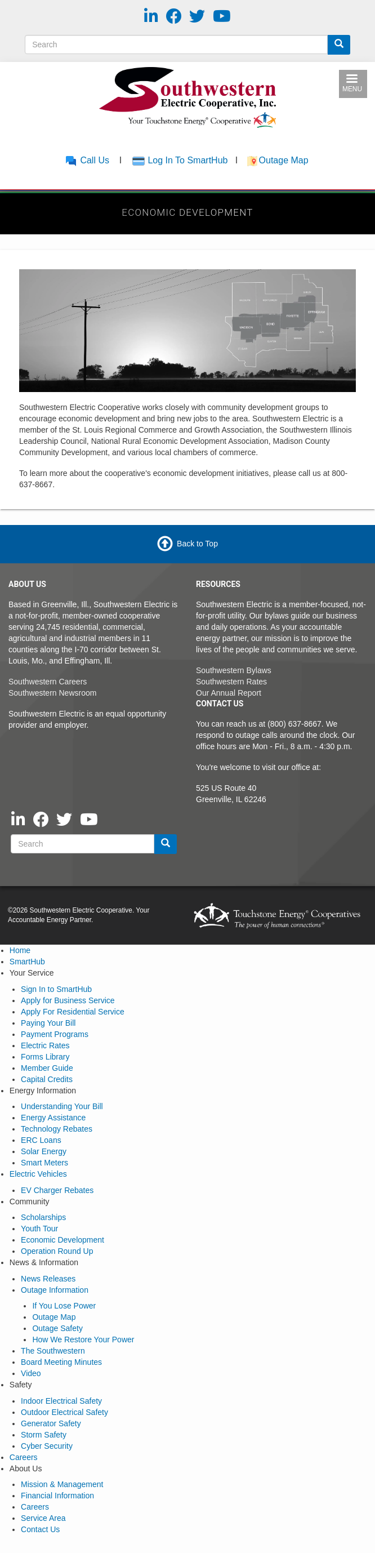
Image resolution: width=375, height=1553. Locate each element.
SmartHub (27, 961)
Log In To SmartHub (187, 160)
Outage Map (285, 160)
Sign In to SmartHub (56, 989)
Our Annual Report (228, 692)
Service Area (43, 1518)
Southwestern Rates (231, 681)
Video (31, 1373)
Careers (24, 1457)
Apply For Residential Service (72, 1011)
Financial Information (57, 1495)
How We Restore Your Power (83, 1339)
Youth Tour (39, 1228)
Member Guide (47, 1068)
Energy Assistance (53, 1117)
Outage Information (54, 1289)
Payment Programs (54, 1034)
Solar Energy (43, 1151)
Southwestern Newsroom (52, 692)
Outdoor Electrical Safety (64, 1412)
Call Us (86, 160)
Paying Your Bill (48, 1022)
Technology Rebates (56, 1128)
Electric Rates (45, 1045)
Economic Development (62, 1239)
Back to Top (197, 543)
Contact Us (40, 1529)
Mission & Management (62, 1484)
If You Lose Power (64, 1305)
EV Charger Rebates (57, 1190)
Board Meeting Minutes (61, 1362)
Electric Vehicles (38, 1173)
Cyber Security (47, 1445)
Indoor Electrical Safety (61, 1400)
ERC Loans (41, 1140)
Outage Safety (57, 1328)
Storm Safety (43, 1434)
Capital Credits (47, 1079)
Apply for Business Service (68, 1000)
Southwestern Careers (47, 681)
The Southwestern (53, 1350)
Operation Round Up (57, 1251)
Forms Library (45, 1056)
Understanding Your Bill (62, 1106)
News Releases (48, 1278)
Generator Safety (51, 1423)
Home (20, 950)
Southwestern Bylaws (233, 670)
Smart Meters (44, 1162)
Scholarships (43, 1217)
